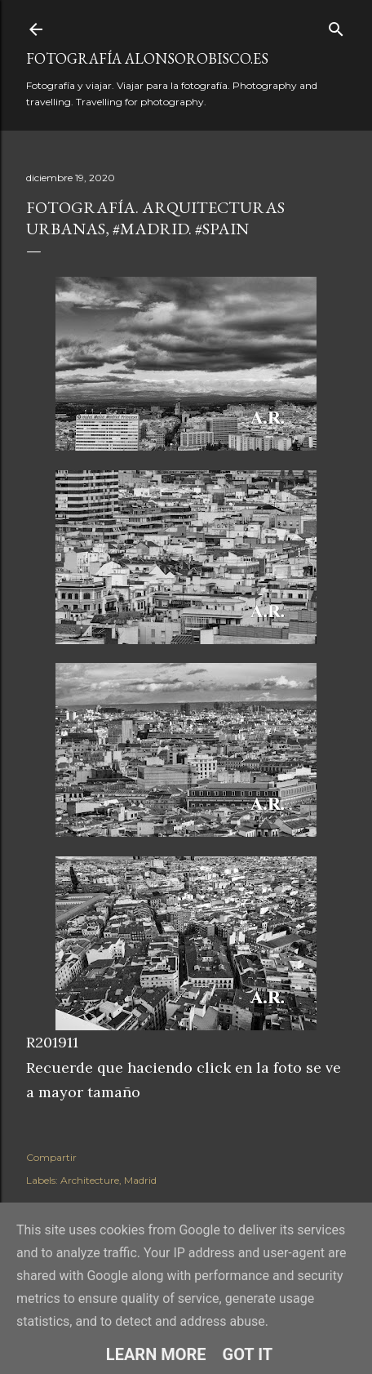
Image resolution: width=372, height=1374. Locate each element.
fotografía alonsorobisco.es (147, 58)
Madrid (140, 1180)
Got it (248, 1354)
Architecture (89, 1180)
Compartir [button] (51, 1157)
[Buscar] (336, 26)
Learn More (156, 1354)
